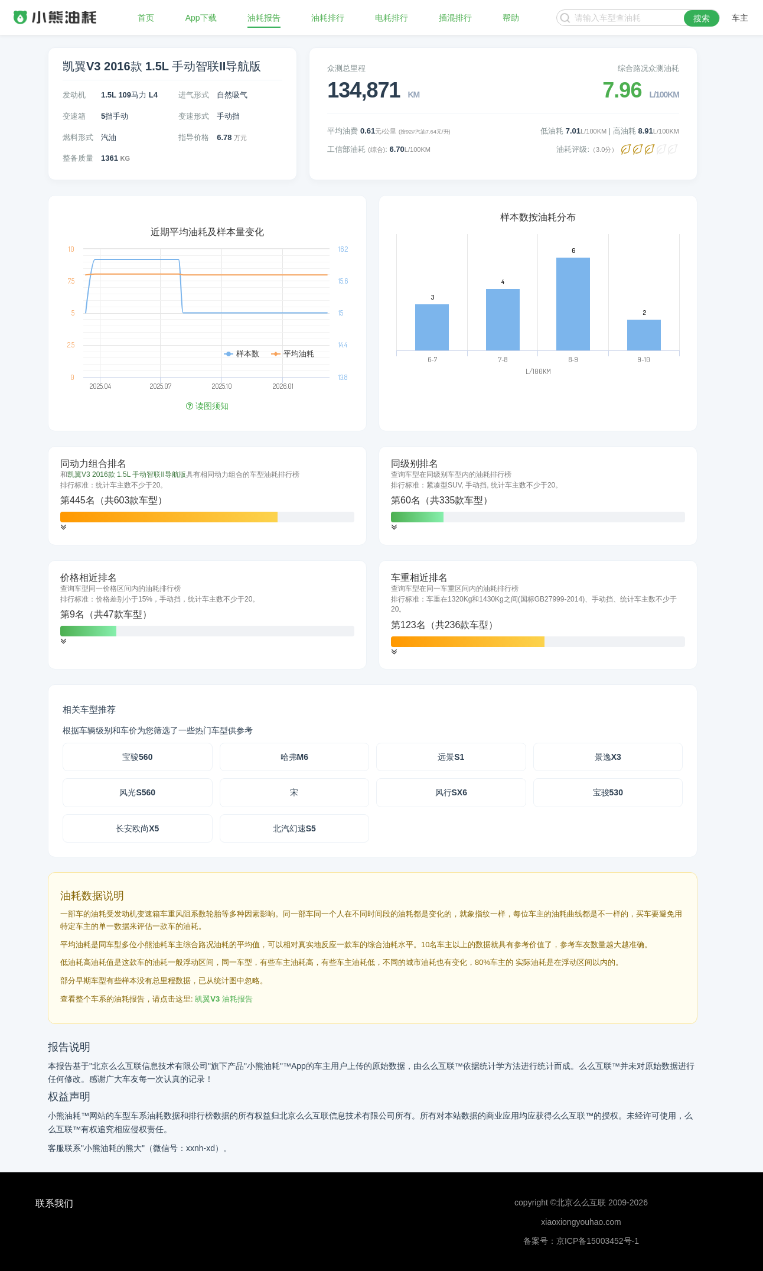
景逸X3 (608, 757)
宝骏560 (137, 757)
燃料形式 (78, 137)
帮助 (511, 18)
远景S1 (451, 757)
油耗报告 (264, 18)
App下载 (201, 18)
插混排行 (455, 18)
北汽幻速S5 (294, 828)
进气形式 (193, 94)
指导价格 (193, 137)
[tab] (207, 496)
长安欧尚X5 (137, 828)
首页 (146, 18)
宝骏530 (608, 792)
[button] (63, 527)
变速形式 (193, 116)
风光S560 (137, 792)
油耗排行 (327, 18)
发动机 (74, 94)
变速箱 (74, 116)
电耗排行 (391, 18)
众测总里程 (346, 68)
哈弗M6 (294, 757)
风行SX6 (451, 792)
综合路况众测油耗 (648, 68)
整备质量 (78, 158)
